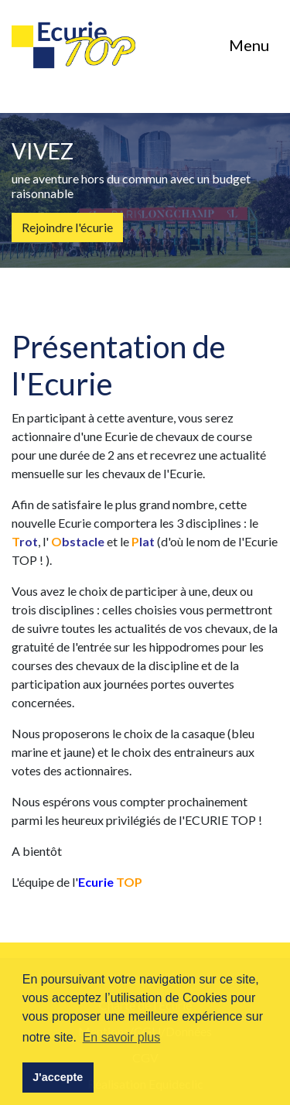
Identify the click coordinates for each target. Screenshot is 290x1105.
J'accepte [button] (57, 1077)
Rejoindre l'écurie (67, 227)
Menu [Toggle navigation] (249, 45)
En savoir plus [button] (122, 1037)
